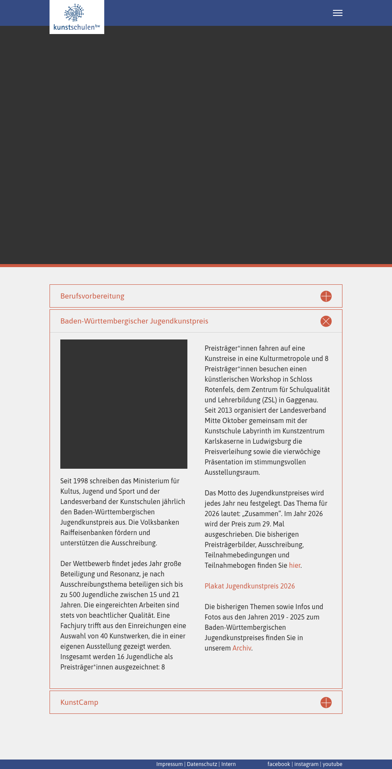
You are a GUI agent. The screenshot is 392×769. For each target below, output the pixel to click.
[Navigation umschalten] (337, 13)
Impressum (169, 764)
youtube (332, 764)
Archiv (242, 648)
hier (295, 565)
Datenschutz (202, 764)
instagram (306, 764)
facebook (279, 764)
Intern (228, 764)
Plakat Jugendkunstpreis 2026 (250, 586)
